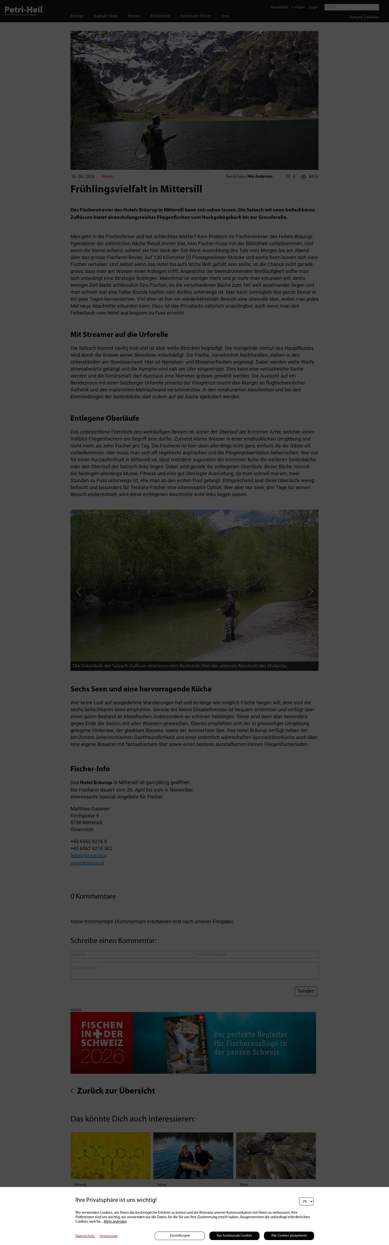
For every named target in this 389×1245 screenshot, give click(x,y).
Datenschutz (85, 1236)
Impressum (109, 1236)
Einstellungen (180, 1236)
